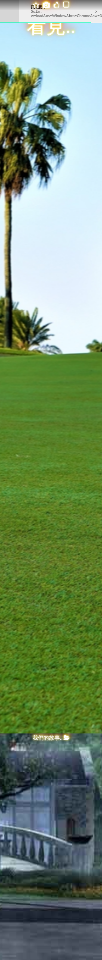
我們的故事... (51, 738)
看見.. (51, 26)
